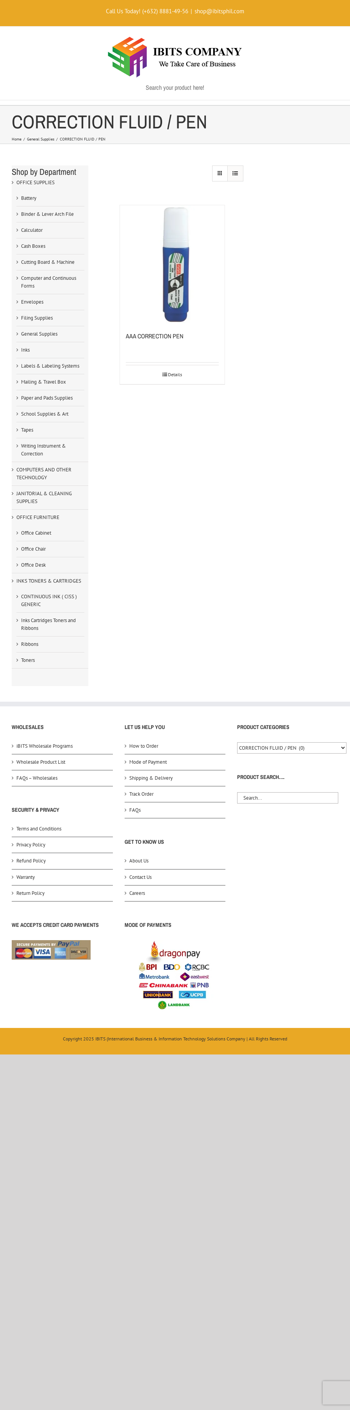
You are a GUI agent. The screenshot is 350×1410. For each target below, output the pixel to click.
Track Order (141, 794)
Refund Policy (31, 860)
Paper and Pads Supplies (47, 398)
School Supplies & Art (44, 414)
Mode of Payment (148, 762)
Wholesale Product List (40, 762)
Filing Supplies (37, 318)
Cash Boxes (33, 246)
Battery (28, 198)
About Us (138, 860)
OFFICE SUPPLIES (35, 182)
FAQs (135, 810)
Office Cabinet (36, 533)
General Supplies (39, 334)
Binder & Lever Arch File (47, 214)
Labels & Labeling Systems (50, 366)
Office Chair (33, 549)
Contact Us (140, 877)
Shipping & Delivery (151, 778)
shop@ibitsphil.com (219, 11)
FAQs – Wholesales (36, 778)
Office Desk (33, 565)
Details (175, 374)
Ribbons (29, 644)
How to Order (143, 746)
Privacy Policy (30, 844)
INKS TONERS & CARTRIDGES (48, 581)
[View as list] (235, 173)
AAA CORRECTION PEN (154, 336)
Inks (25, 350)
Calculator (32, 230)
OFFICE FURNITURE (37, 517)
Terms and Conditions (38, 828)
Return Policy (30, 893)
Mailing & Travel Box (43, 382)
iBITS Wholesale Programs (44, 746)
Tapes (27, 430)
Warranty (25, 877)
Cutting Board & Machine (48, 262)
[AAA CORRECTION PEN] (172, 264)
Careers (137, 893)
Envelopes (32, 302)
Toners (28, 660)
